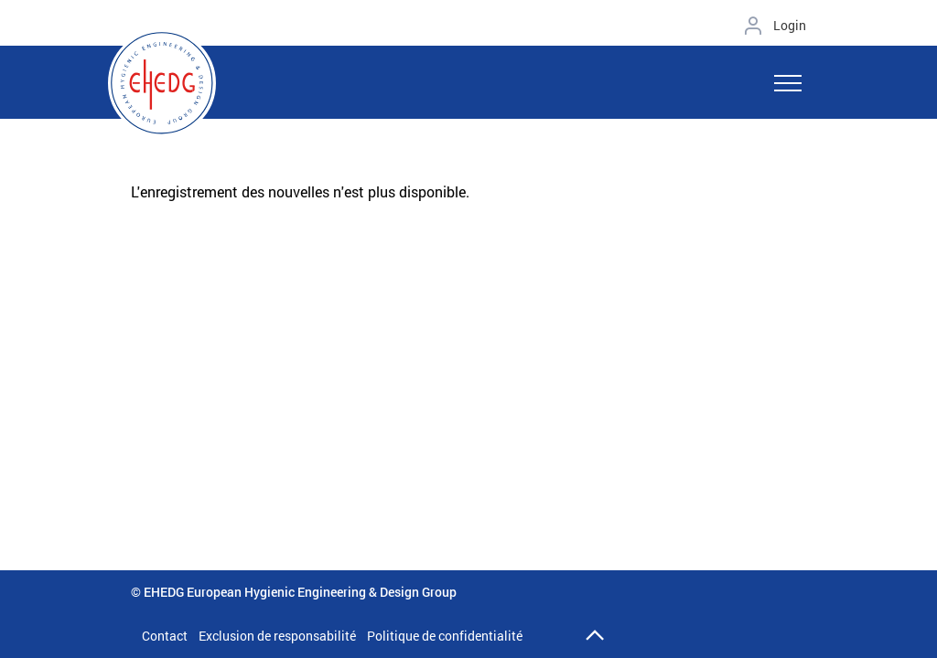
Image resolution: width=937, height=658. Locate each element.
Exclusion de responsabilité (277, 635)
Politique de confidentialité (444, 635)
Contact (165, 635)
